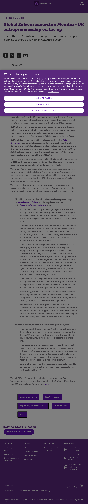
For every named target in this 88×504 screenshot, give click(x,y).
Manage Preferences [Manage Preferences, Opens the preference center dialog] (44, 104)
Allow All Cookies (44, 98)
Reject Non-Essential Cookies (44, 111)
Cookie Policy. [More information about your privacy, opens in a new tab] (53, 91)
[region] (44, 93)
